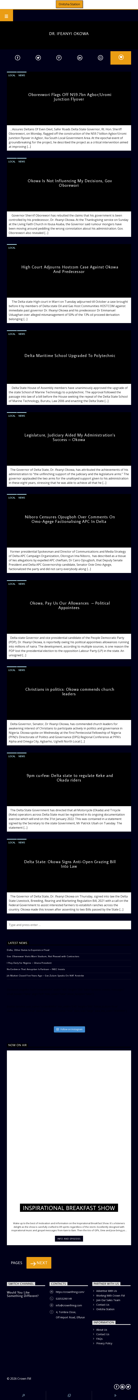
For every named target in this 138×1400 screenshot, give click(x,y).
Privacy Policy (104, 1343)
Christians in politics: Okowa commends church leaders (69, 691)
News (21, 75)
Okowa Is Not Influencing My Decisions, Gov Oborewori (70, 183)
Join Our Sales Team (108, 1300)
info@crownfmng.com (69, 1305)
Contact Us (102, 1304)
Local (11, 75)
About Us (101, 1329)
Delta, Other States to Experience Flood (28, 949)
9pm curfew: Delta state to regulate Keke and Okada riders (70, 778)
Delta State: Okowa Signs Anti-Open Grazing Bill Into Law (70, 864)
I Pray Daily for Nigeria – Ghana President (29, 962)
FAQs (99, 1338)
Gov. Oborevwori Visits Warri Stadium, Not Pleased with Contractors (43, 956)
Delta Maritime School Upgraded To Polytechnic (69, 355)
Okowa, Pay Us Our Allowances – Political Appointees (70, 605)
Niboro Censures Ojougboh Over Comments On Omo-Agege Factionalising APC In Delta (70, 519)
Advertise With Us (106, 1291)
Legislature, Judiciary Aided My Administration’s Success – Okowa (70, 437)
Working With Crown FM (110, 1295)
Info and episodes (69, 1238)
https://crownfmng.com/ (70, 1292)
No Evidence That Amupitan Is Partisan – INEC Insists (36, 969)
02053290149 (64, 1298)
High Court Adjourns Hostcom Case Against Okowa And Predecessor (69, 269)
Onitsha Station (69, 4)
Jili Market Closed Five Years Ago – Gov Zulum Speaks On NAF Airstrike (45, 975)
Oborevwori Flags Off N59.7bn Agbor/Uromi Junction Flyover (70, 97)
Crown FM (24, 1379)
